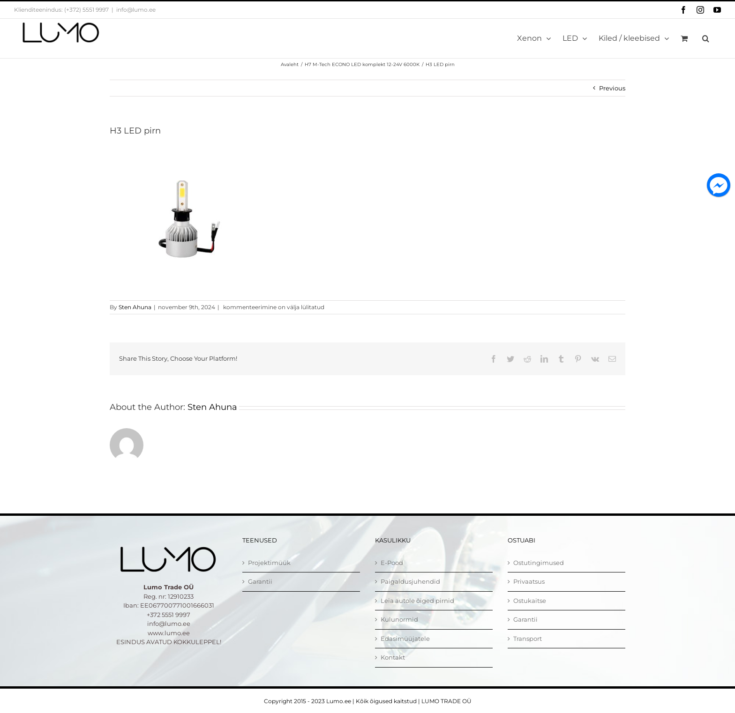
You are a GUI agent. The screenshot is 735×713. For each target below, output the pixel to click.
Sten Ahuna (135, 307)
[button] (705, 38)
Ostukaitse (529, 600)
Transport (527, 638)
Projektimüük (269, 562)
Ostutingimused (538, 562)
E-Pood (392, 562)
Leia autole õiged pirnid (417, 600)
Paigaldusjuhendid (410, 581)
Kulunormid (399, 619)
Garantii (260, 581)
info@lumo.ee (136, 9)
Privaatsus (529, 581)
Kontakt (393, 657)
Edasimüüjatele (405, 638)
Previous (612, 88)
